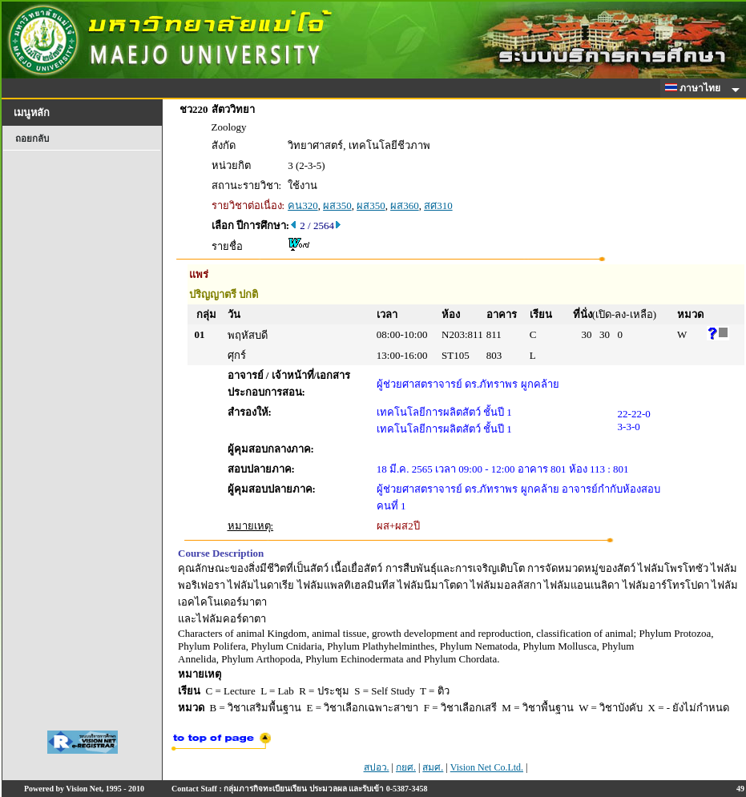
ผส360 (404, 205)
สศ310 (438, 205)
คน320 (303, 205)
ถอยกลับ (32, 138)
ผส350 (337, 205)
